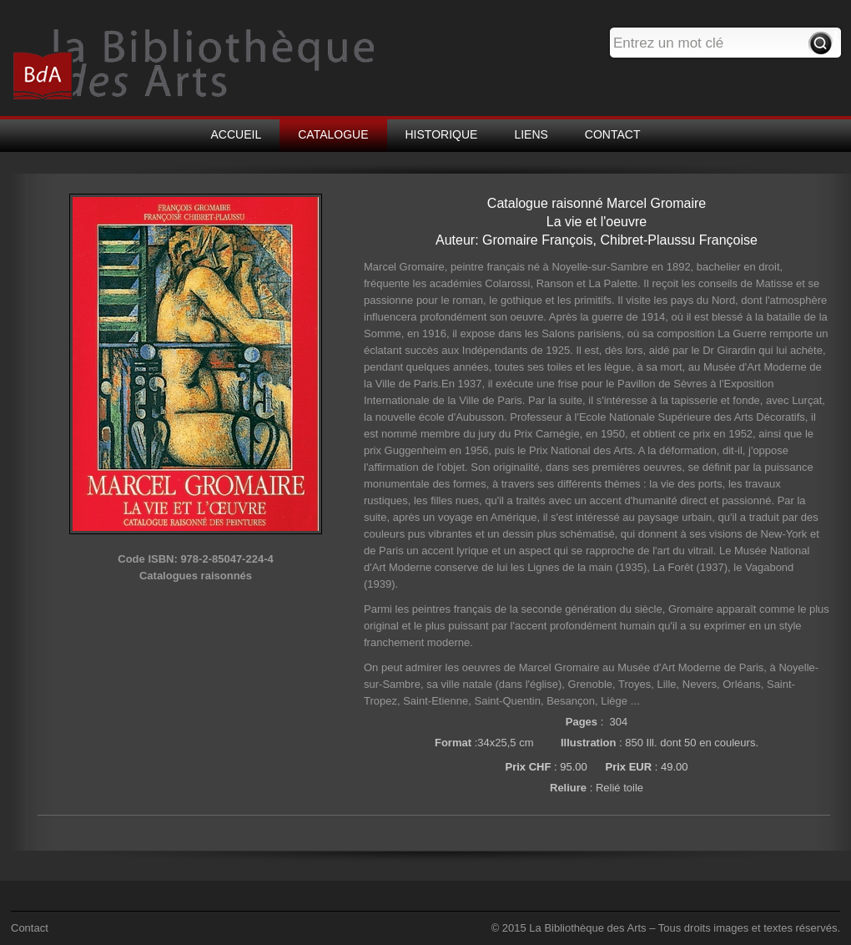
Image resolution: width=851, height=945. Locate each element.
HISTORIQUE (441, 134)
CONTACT (613, 134)
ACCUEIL (236, 134)
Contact (29, 928)
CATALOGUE (333, 134)
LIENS (530, 134)
